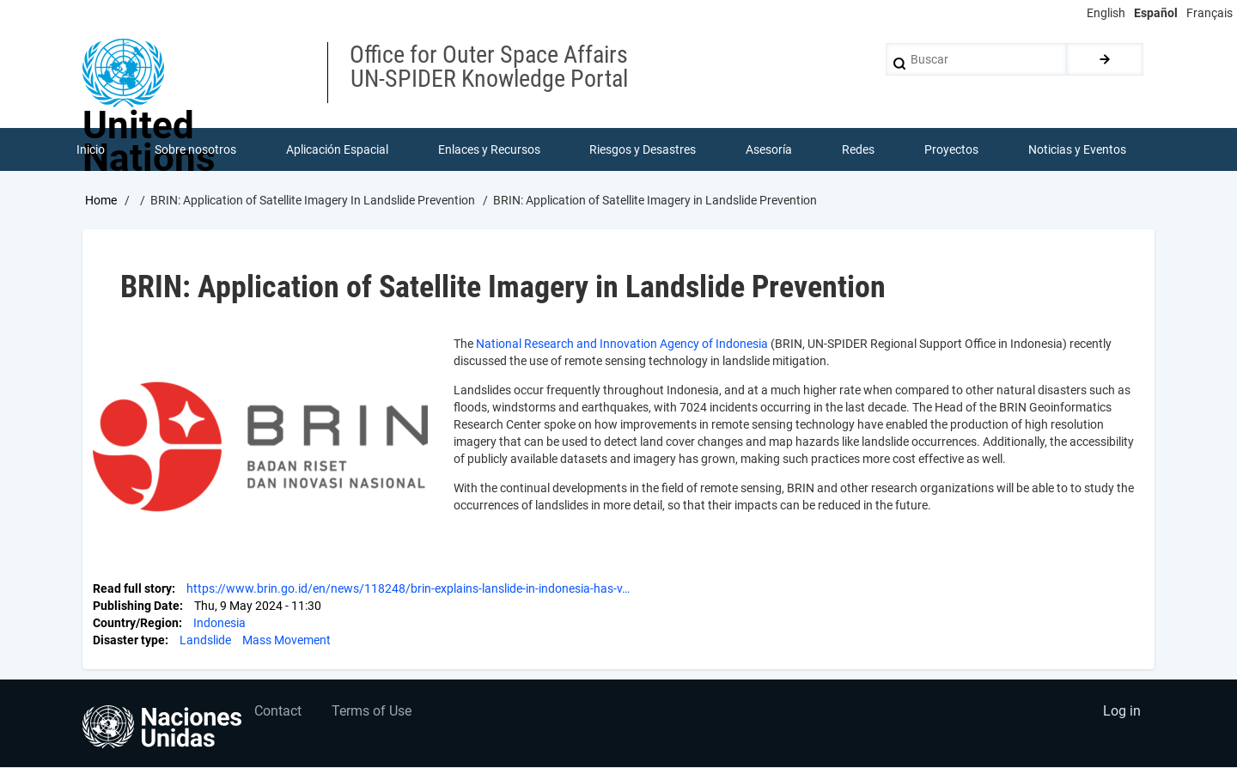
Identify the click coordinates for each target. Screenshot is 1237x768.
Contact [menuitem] (278, 712)
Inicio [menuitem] (90, 149)
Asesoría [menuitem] (769, 149)
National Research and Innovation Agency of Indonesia (622, 343)
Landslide (205, 640)
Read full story (132, 588)
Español (1156, 13)
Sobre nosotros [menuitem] (195, 149)
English (1106, 13)
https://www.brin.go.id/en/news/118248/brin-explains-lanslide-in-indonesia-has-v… (408, 588)
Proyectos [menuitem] (951, 149)
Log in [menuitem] (1122, 712)
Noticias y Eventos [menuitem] (1077, 149)
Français (1209, 13)
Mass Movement (286, 640)
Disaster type (129, 640)
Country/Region (136, 623)
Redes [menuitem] (858, 149)
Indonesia (219, 623)
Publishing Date (136, 606)
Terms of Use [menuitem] (372, 712)
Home (101, 200)
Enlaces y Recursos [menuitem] (489, 149)
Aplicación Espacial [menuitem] (337, 149)
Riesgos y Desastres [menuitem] (643, 149)
